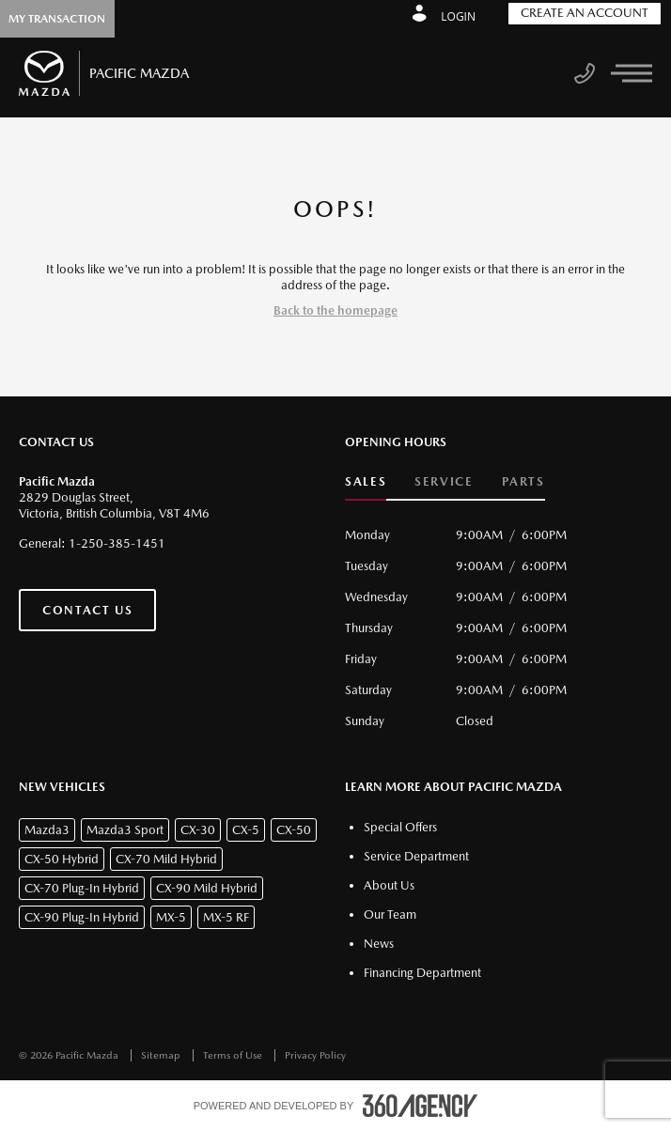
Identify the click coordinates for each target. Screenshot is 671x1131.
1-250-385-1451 (117, 543)
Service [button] (443, 481)
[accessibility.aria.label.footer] (420, 1105)
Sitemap (162, 1055)
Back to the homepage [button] (335, 310)
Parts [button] (523, 481)
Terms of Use (234, 1055)
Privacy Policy (315, 1055)
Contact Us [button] (87, 610)
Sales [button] (365, 481)
